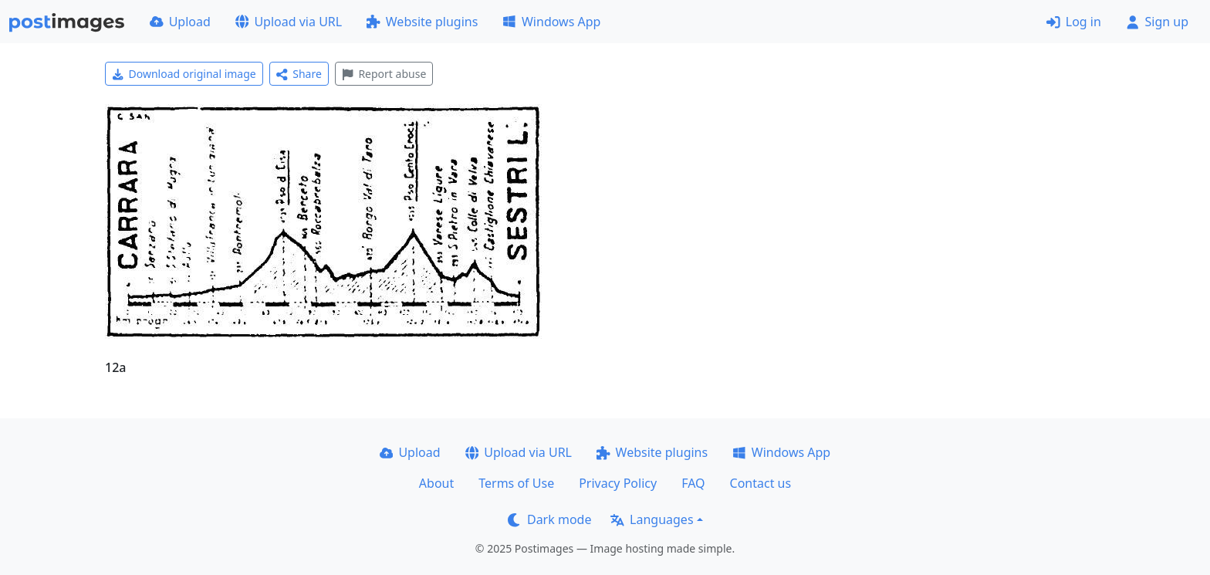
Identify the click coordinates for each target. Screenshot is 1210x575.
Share (299, 73)
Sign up (1157, 21)
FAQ (693, 483)
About (436, 483)
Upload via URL (288, 21)
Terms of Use (516, 483)
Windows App (551, 21)
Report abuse (384, 73)
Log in (1073, 21)
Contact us (761, 483)
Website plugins (422, 21)
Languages (651, 519)
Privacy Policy (618, 483)
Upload (180, 21)
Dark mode (549, 519)
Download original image (184, 73)
